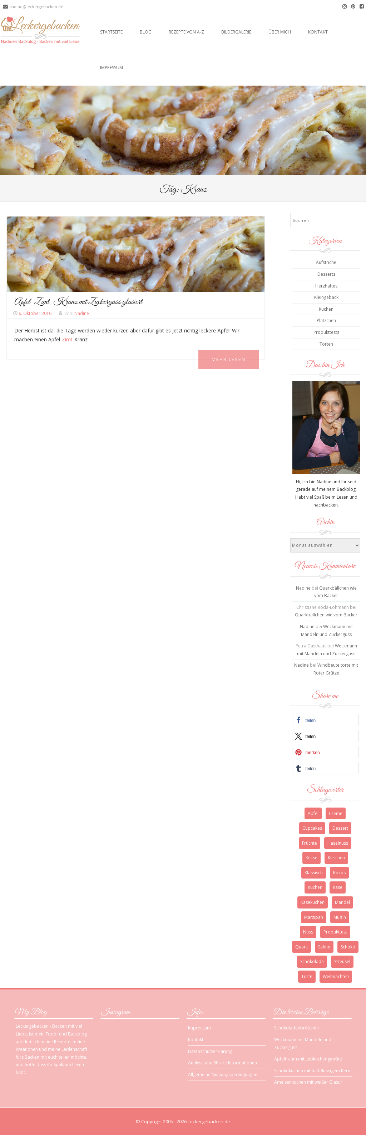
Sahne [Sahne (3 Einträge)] (324, 947)
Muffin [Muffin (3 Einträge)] (339, 917)
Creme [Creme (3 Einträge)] (335, 813)
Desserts (326, 274)
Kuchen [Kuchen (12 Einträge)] (315, 887)
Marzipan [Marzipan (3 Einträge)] (313, 917)
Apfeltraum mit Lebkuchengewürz (308, 1059)
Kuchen (326, 309)
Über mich (279, 32)
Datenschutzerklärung (210, 1051)
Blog (146, 32)
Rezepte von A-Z (186, 32)
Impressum (111, 68)
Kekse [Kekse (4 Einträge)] (311, 858)
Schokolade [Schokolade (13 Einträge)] (312, 961)
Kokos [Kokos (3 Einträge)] (339, 873)
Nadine (81, 313)
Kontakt (318, 32)
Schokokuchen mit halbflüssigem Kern (312, 1071)
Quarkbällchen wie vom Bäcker (326, 615)
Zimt (67, 339)
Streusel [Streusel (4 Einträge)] (342, 961)
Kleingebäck (326, 297)
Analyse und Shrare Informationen (222, 1063)
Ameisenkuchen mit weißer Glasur (308, 1082)
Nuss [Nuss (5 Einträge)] (308, 932)
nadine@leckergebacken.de (36, 6)
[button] (325, 720)
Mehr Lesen (229, 359)
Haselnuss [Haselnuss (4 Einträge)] (337, 843)
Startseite (111, 32)
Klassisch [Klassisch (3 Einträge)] (314, 873)
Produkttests (326, 332)
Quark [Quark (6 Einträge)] (301, 947)
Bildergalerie (236, 32)
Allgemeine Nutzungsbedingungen (222, 1075)
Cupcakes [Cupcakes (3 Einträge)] (312, 828)
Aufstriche (326, 262)
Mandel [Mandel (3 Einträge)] (342, 902)
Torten (326, 344)
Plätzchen (326, 320)
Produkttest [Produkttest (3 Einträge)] (335, 932)
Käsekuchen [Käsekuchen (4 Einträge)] (313, 902)
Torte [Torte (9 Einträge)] (306, 976)
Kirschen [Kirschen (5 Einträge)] (336, 858)
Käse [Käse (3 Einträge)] (337, 887)
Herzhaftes (326, 286)
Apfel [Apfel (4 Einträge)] (313, 813)
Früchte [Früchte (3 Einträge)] (309, 843)
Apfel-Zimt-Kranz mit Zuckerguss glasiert (78, 301)
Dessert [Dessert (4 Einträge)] (340, 828)
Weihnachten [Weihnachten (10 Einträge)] (336, 976)
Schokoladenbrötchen (296, 1028)
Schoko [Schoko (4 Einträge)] (348, 947)
